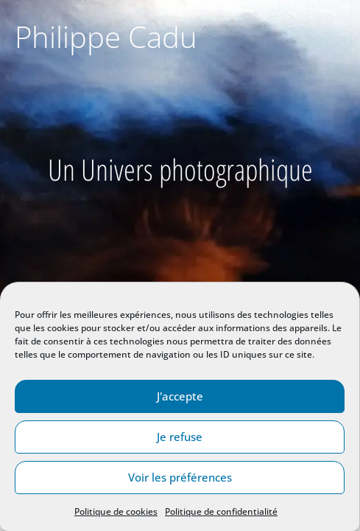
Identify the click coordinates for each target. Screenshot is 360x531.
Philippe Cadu (106, 36)
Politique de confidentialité (221, 511)
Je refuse (179, 436)
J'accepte (180, 396)
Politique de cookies (116, 511)
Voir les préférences (180, 477)
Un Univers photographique (180, 169)
